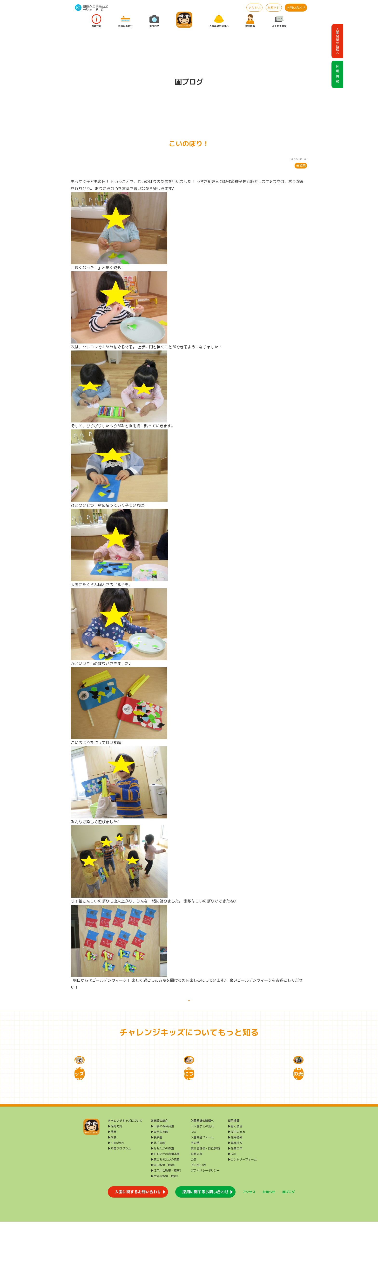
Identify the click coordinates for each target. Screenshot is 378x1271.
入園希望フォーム (202, 1187)
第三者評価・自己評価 (205, 1198)
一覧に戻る (189, 1006)
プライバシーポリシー (205, 1220)
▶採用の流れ (236, 1181)
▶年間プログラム (119, 1198)
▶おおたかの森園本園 (165, 1203)
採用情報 (250, 21)
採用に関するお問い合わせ (205, 1241)
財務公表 (196, 1203)
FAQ (193, 1181)
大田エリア (89, 5)
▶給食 (112, 1187)
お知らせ (273, 8)
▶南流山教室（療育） (165, 1225)
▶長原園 (156, 1187)
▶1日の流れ (116, 1192)
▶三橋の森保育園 (162, 1176)
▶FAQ (232, 1203)
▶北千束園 (158, 1192)
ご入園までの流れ (202, 1176)
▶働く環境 (235, 1176)
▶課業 (112, 1181)
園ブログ (154, 21)
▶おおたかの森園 (162, 1198)
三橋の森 (87, 9)
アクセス (254, 8)
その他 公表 (198, 1214)
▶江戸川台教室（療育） (166, 1220)
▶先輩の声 (235, 1198)
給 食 (99, 9)
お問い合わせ (296, 8)
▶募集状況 (235, 1192)
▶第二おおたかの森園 (165, 1209)
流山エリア (102, 5)
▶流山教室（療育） (164, 1214)
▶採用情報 (235, 1187)
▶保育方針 (115, 1176)
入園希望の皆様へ (219, 21)
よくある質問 (279, 21)
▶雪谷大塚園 (159, 1181)
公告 (193, 1209)
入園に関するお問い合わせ (138, 1241)
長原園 (301, 165)
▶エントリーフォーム (242, 1209)
